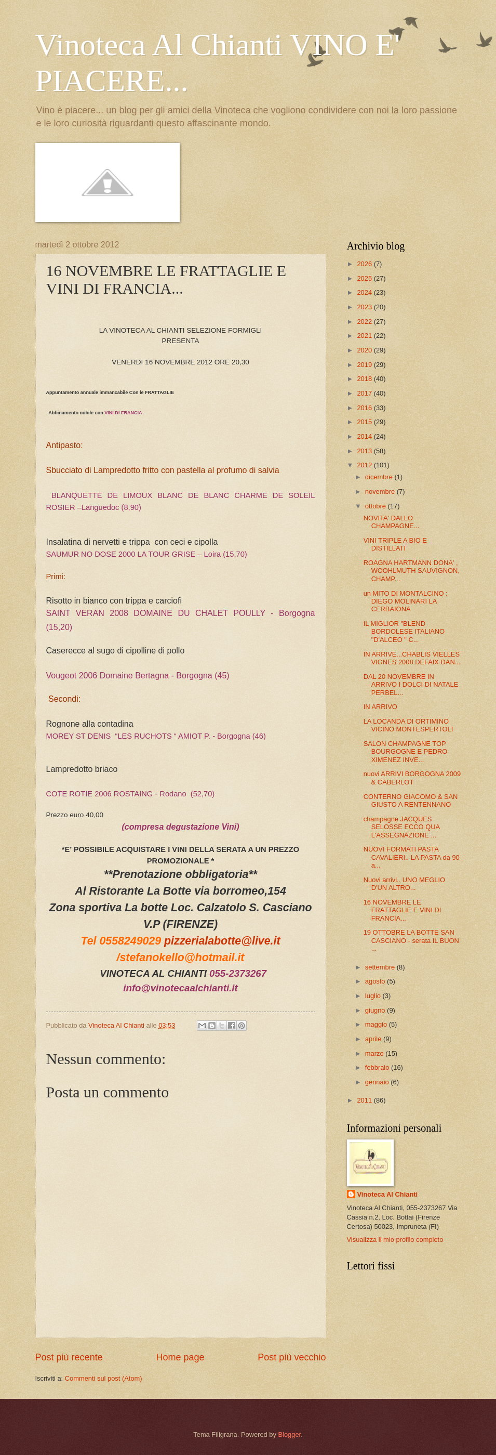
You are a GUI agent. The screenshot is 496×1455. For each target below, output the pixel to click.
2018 (365, 379)
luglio (374, 996)
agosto (376, 981)
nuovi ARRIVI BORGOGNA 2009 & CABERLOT (412, 777)
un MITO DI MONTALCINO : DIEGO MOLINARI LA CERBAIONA (406, 601)
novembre (381, 491)
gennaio (378, 1082)
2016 (365, 408)
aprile (374, 1039)
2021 (365, 335)
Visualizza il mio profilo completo (395, 1239)
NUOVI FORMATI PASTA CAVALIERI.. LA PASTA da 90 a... (412, 857)
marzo (375, 1053)
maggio (377, 1024)
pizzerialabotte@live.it (222, 941)
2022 (365, 321)
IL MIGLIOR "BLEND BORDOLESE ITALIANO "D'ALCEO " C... (404, 632)
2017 (365, 393)
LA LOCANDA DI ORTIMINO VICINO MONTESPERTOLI (408, 725)
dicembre (380, 477)
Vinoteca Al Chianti (387, 1194)
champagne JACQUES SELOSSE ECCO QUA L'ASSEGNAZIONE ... (402, 827)
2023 (365, 307)
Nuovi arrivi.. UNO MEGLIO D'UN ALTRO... (404, 884)
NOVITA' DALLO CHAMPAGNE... (392, 522)
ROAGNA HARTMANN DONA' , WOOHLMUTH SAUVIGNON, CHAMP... (412, 571)
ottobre (376, 506)
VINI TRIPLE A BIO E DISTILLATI (395, 544)
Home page (180, 1357)
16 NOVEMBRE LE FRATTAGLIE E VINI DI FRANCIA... (402, 910)
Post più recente (69, 1357)
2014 (365, 436)
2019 (365, 365)
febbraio (378, 1067)
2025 (365, 278)
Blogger (289, 1434)
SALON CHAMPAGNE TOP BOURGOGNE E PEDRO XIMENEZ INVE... (406, 752)
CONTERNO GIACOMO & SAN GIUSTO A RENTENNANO (411, 800)
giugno (376, 1010)
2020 (365, 350)
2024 (365, 292)
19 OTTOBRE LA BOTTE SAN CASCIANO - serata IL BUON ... (411, 940)
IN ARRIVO (380, 707)
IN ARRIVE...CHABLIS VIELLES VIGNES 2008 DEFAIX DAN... (412, 658)
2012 (365, 465)
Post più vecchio (292, 1357)
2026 (365, 264)
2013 (365, 451)
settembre (381, 967)
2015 (365, 422)
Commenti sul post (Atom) (103, 1378)
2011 (365, 1100)
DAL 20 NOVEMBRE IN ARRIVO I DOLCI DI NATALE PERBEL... (411, 685)
